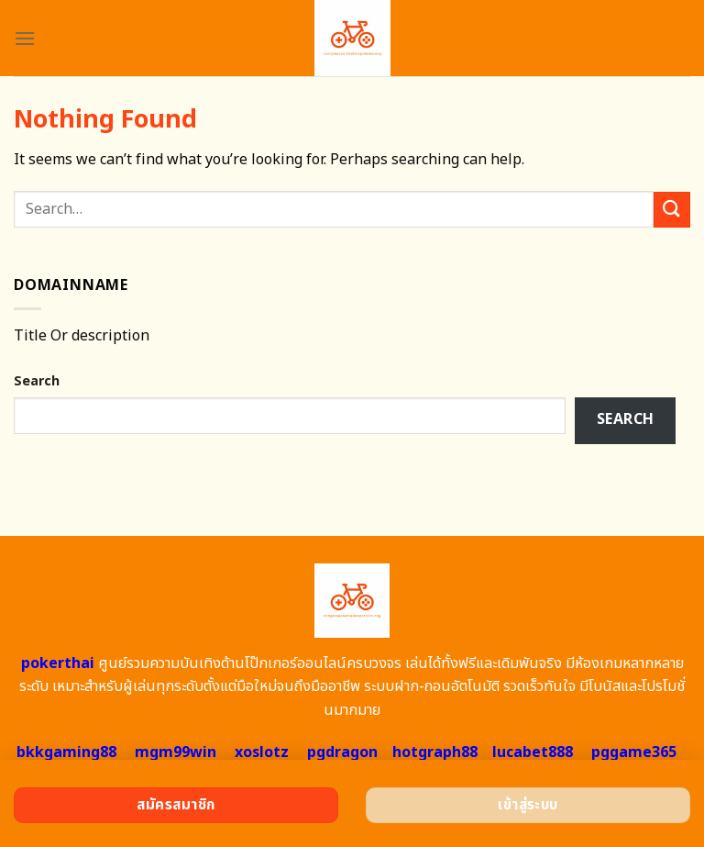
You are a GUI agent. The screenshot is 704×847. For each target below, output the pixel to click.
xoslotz (262, 752)
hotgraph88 (435, 752)
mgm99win (175, 752)
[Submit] (672, 210)
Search (37, 381)
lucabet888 (532, 752)
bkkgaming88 (66, 752)
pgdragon (342, 752)
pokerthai (57, 663)
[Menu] (25, 38)
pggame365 (633, 752)
